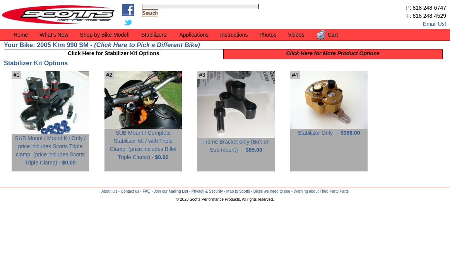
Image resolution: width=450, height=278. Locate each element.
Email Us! (434, 24)
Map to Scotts (238, 191)
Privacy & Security (207, 191)
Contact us (130, 191)
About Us (109, 191)
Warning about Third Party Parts (321, 191)
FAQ (147, 191)
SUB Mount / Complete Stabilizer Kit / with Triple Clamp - (143, 142)
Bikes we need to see (271, 191)
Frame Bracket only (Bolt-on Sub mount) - (236, 143)
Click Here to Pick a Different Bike (147, 44)
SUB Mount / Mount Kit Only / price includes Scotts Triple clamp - (50, 147)
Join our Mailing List (171, 191)
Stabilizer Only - (329, 130)
